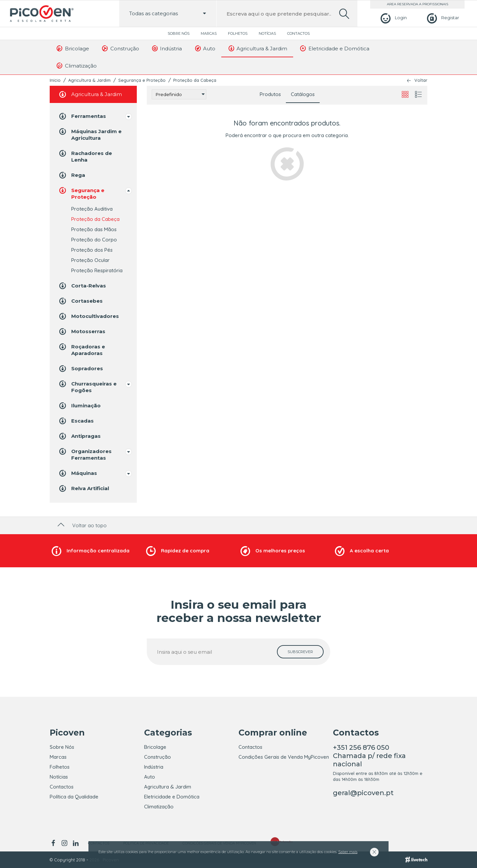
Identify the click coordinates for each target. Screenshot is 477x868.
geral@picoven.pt (363, 793)
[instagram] (64, 843)
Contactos (298, 33)
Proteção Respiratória (97, 270)
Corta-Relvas (82, 286)
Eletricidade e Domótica (334, 48)
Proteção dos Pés (92, 250)
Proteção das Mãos (94, 229)
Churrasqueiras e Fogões (87, 386)
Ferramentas (82, 116)
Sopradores (80, 369)
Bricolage (72, 48)
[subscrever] (300, 651)
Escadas (76, 421)
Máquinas (77, 473)
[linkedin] (75, 843)
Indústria (166, 48)
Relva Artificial (83, 488)
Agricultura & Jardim (257, 48)
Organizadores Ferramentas (85, 454)
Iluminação (79, 406)
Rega (71, 175)
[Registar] (442, 18)
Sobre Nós (178, 33)
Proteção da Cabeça (194, 80)
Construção (120, 48)
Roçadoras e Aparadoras (81, 349)
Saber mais (347, 851)
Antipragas (79, 436)
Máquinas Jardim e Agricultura (90, 134)
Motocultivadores (88, 316)
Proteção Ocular (90, 260)
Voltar (420, 80)
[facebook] (54, 843)
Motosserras (81, 331)
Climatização (76, 65)
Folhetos (237, 33)
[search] (344, 14)
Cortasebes (80, 301)
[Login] (392, 18)
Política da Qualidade (74, 796)
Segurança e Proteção (142, 80)
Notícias (267, 33)
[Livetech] (416, 859)
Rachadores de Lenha (85, 156)
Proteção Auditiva (92, 209)
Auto (204, 48)
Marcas (209, 33)
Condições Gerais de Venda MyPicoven (283, 757)
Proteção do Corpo (94, 239)
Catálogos (303, 94)
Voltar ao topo (81, 525)
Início (55, 80)
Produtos (270, 94)
